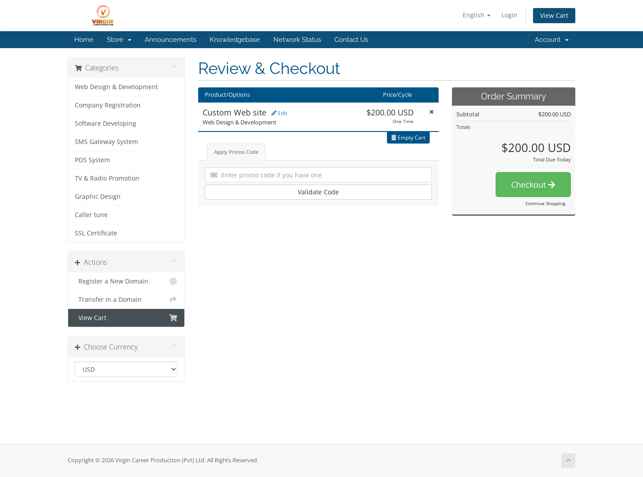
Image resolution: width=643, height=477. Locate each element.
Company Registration (108, 105)
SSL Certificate (96, 233)
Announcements (170, 40)
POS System (92, 160)
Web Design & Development (116, 87)
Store (119, 40)
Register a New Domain (126, 281)
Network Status (297, 40)
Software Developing (105, 123)
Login (509, 15)
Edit (279, 113)
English (477, 15)
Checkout (533, 184)
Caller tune (91, 215)
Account (552, 40)
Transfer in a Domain (126, 299)
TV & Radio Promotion (107, 178)
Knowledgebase (235, 40)
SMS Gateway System (106, 142)
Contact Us (351, 40)
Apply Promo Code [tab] (236, 151)
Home (84, 40)
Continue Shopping (545, 203)
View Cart (554, 15)
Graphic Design (98, 197)
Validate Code (318, 192)
